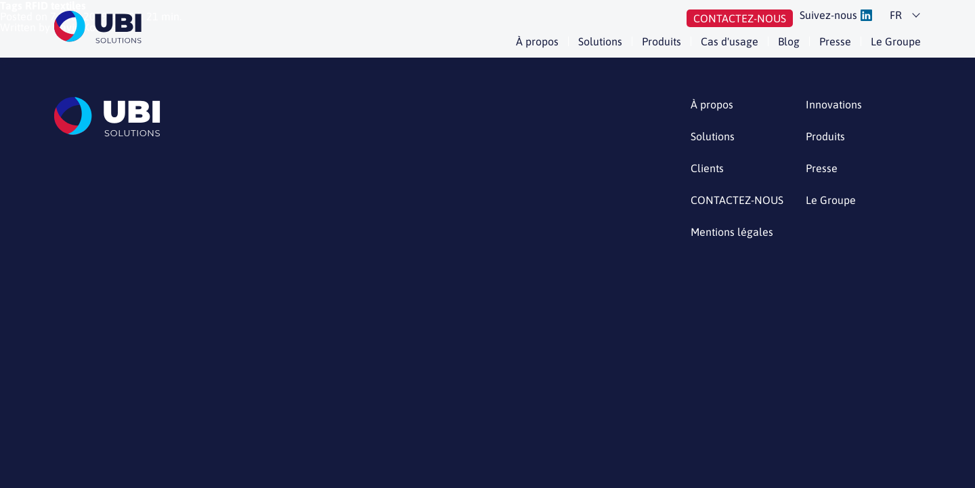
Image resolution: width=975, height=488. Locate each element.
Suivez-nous (836, 15)
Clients (707, 168)
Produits (661, 41)
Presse (835, 41)
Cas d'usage (729, 41)
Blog (789, 41)
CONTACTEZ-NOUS (737, 200)
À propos (537, 41)
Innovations (834, 104)
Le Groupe (896, 41)
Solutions (600, 41)
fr (896, 15)
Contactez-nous (739, 18)
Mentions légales (732, 232)
